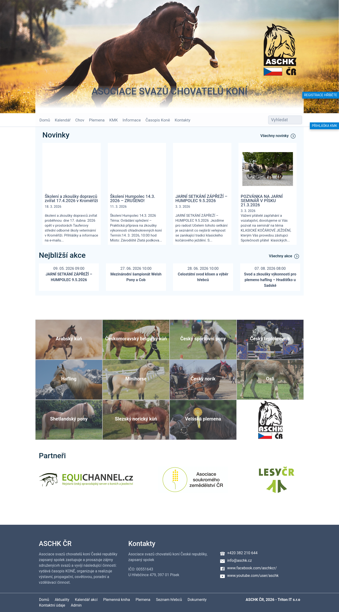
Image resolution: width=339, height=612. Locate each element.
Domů (43, 120)
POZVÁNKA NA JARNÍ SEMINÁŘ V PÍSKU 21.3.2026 (262, 200)
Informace (130, 120)
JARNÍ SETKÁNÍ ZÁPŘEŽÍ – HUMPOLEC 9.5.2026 (201, 198)
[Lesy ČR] (276, 483)
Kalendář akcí (86, 599)
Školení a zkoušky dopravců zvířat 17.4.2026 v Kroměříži (71, 198)
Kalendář (61, 120)
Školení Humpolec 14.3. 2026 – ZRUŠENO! (132, 198)
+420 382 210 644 (242, 553)
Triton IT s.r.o (289, 599)
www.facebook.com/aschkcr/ (252, 568)
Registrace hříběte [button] (320, 95)
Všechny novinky (278, 136)
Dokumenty (197, 599)
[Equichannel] (86, 482)
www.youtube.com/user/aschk (252, 575)
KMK (112, 120)
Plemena (95, 120)
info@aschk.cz (239, 560)
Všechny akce (284, 256)
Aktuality (62, 599)
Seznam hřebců (169, 599)
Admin (76, 605)
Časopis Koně (156, 120)
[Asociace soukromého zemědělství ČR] (193, 482)
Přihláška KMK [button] (324, 126)
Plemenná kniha (116, 599)
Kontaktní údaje (52, 605)
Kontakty (181, 120)
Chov (77, 120)
